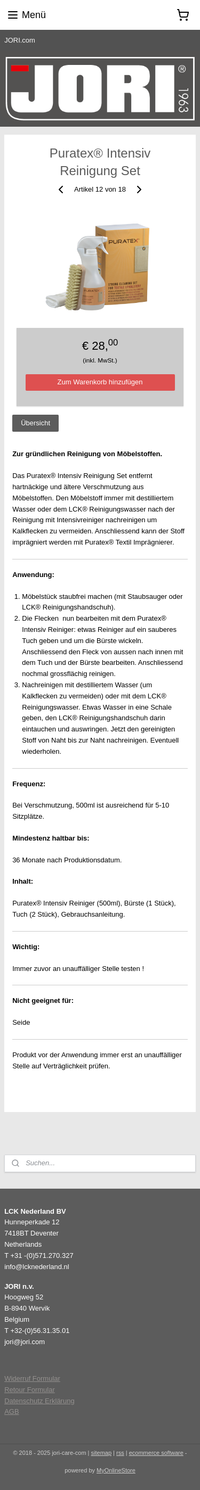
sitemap (101, 1453)
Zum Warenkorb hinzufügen (100, 382)
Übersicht (35, 423)
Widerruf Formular (32, 1378)
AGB (11, 1411)
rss (120, 1453)
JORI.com (19, 40)
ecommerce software (156, 1453)
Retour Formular (29, 1390)
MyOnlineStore (116, 1470)
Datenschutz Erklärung (39, 1401)
